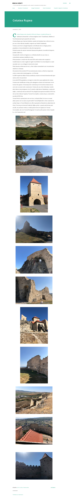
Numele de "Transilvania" (23, 8)
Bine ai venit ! (17, 3)
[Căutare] (65, 3)
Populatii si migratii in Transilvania (61, 8)
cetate (18, 487)
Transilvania (26, 487)
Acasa (13, 8)
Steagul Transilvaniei (35, 8)
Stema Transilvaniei (47, 8)
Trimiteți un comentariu (18, 494)
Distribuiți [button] (53, 487)
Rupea (21, 487)
